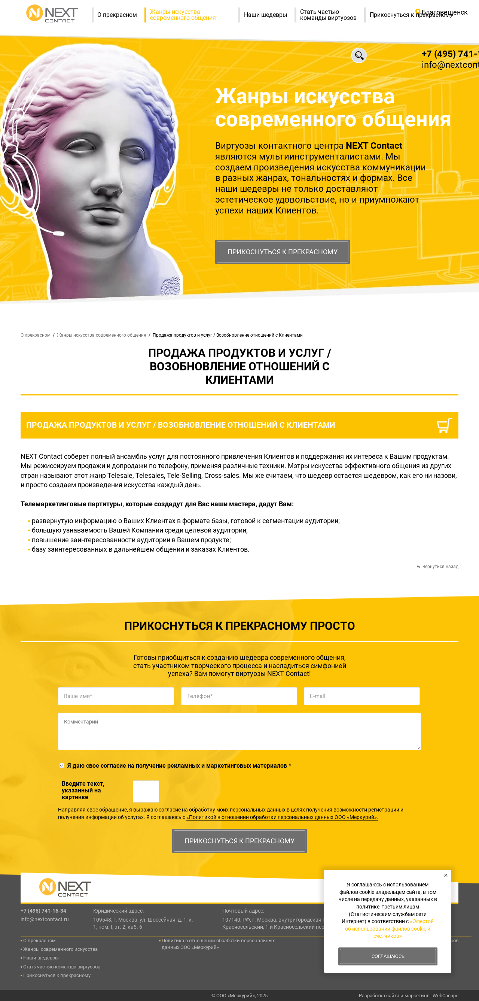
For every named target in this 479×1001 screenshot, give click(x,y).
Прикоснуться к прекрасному (283, 252)
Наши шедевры (269, 14)
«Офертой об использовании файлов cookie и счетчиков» (389, 928)
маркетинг (417, 995)
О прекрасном (120, 14)
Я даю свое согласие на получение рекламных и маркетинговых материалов (179, 765)
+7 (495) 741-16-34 (43, 911)
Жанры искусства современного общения (194, 14)
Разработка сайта (379, 995)
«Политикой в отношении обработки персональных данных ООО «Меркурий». (282, 817)
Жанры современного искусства (60, 949)
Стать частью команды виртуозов (332, 14)
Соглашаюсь (388, 956)
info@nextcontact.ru (45, 919)
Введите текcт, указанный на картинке (83, 790)
